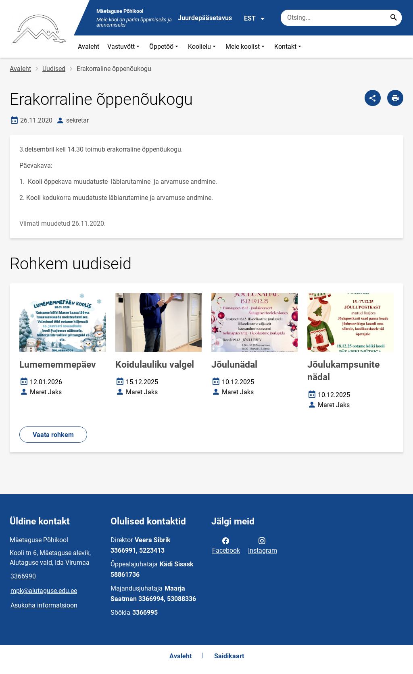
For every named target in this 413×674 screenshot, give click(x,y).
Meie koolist (245, 46)
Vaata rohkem (53, 435)
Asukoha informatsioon (43, 605)
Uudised (53, 69)
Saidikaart (229, 656)
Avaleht (88, 46)
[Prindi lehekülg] (395, 98)
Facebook (226, 545)
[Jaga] (373, 98)
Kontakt (288, 46)
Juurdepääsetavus (205, 18)
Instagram (262, 545)
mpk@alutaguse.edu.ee (43, 591)
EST (254, 18)
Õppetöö (164, 46)
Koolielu (202, 46)
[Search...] (393, 18)
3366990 (23, 576)
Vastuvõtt (124, 46)
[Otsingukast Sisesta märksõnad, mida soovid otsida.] (341, 18)
